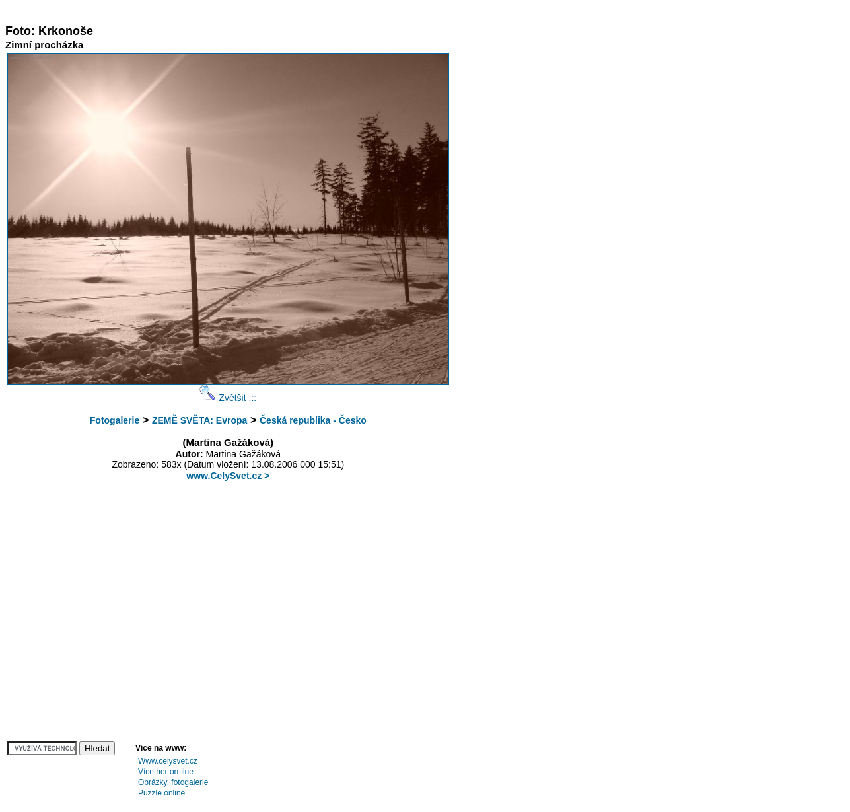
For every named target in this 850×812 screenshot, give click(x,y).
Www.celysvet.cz (167, 761)
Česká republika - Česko (313, 420)
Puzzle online (161, 792)
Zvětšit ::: (227, 397)
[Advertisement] (245, 10)
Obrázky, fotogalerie (173, 782)
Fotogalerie (114, 420)
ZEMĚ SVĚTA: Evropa (199, 420)
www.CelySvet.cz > (227, 475)
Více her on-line (166, 771)
